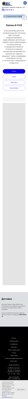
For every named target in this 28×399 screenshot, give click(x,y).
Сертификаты (14, 344)
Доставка (14, 347)
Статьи (14, 352)
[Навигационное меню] (25, 2)
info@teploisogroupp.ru (14, 368)
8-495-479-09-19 (9, 10)
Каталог (14, 338)
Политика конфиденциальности (14, 358)
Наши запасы (14, 355)
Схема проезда (14, 341)
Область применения (14, 350)
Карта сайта (14, 361)
